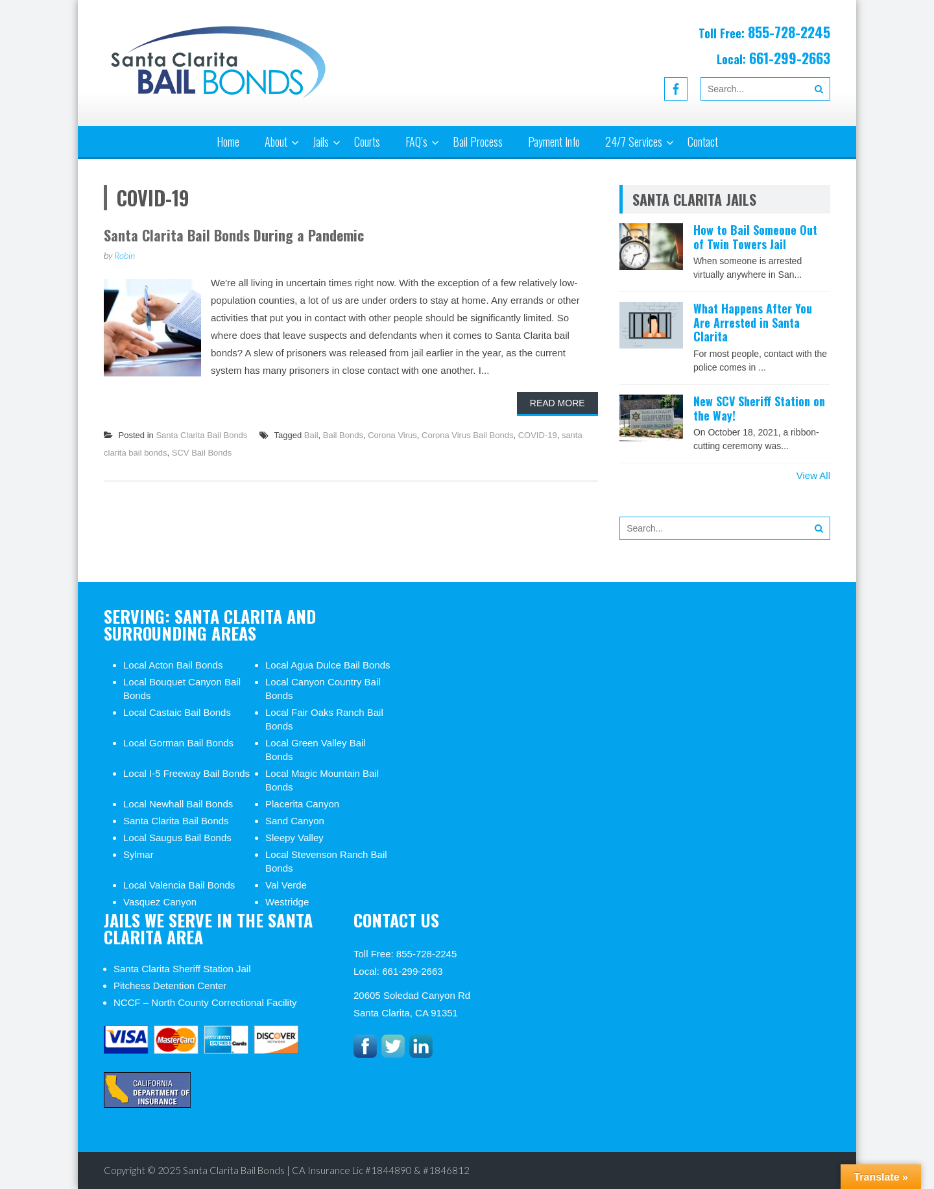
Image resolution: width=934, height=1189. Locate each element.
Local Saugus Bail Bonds (177, 837)
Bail (311, 435)
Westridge (287, 901)
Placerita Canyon (302, 803)
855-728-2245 (789, 31)
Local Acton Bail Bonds (172, 664)
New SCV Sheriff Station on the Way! (759, 408)
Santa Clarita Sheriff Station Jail (182, 968)
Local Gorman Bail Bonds (178, 742)
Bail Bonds (343, 435)
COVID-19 (537, 435)
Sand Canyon (294, 820)
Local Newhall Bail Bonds (178, 803)
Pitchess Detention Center (170, 985)
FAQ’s (416, 141)
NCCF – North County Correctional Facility (205, 1002)
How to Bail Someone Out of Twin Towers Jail (755, 236)
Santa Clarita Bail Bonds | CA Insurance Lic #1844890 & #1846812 (326, 1170)
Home (228, 141)
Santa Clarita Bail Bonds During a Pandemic (234, 235)
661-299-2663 (789, 57)
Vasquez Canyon (160, 901)
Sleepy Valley (294, 837)
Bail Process (478, 141)
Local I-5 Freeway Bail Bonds (186, 773)
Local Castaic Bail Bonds (177, 712)
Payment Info (554, 141)
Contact (703, 141)
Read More (557, 403)
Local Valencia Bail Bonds (179, 884)
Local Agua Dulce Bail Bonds (327, 664)
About (276, 141)
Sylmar (138, 854)
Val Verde (286, 884)
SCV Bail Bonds (202, 453)
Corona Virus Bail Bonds (467, 435)
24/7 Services (633, 141)
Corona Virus (392, 435)
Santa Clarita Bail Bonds (201, 435)
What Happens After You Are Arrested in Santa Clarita (752, 322)
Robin (124, 255)
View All (813, 475)
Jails (321, 141)
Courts (367, 141)
